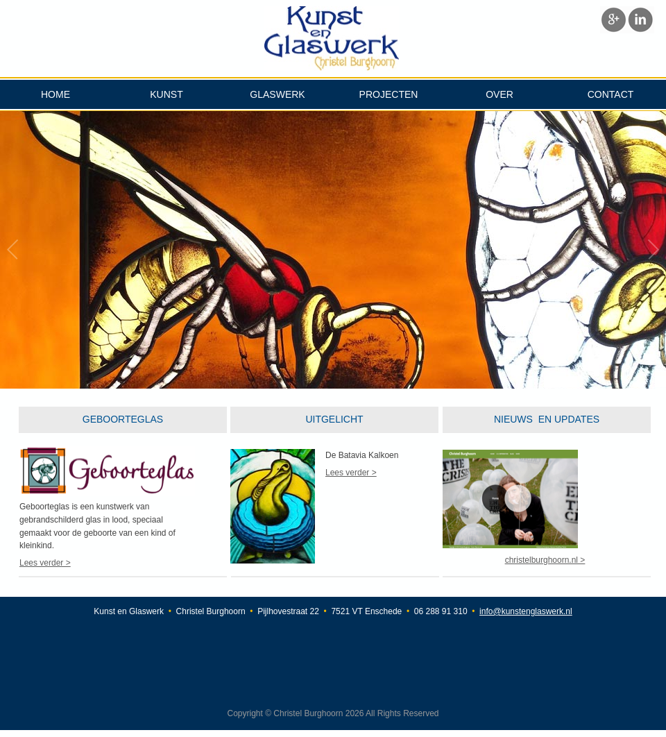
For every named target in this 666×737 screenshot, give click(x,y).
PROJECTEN (388, 94)
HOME (55, 94)
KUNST (166, 94)
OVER (499, 94)
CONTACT (611, 94)
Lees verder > (45, 563)
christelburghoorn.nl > (545, 560)
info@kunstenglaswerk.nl (525, 611)
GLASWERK (277, 94)
